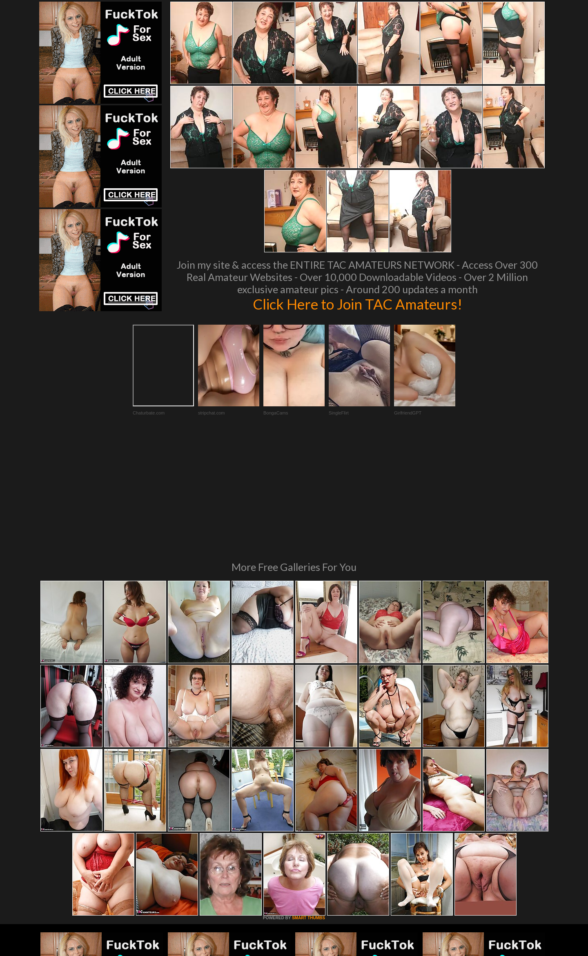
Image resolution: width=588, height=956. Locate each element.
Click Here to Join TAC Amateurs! (357, 303)
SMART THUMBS (308, 806)
